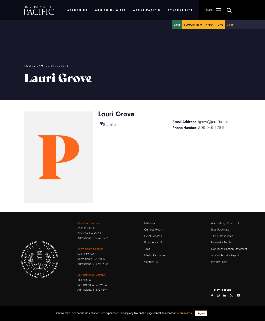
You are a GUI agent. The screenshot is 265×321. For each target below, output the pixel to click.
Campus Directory (53, 65)
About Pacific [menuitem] (146, 9)
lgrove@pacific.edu (213, 121)
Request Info (193, 24)
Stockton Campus (88, 223)
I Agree (201, 313)
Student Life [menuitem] (180, 9)
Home (28, 65)
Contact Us (151, 262)
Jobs (230, 24)
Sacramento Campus (90, 249)
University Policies (222, 242)
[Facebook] (213, 295)
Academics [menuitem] (77, 9)
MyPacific (150, 223)
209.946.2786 (211, 127)
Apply (210, 24)
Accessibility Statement (225, 223)
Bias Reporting (220, 229)
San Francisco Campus (91, 274)
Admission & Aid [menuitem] (110, 9)
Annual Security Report (225, 255)
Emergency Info (153, 242)
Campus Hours (153, 229)
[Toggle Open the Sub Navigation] (213, 10)
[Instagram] (219, 295)
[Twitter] (233, 295)
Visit (177, 24)
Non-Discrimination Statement (229, 249)
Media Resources (155, 255)
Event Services (153, 236)
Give (220, 24)
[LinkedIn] (226, 295)
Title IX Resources (222, 236)
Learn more (183, 313)
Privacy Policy (219, 262)
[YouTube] (240, 295)
